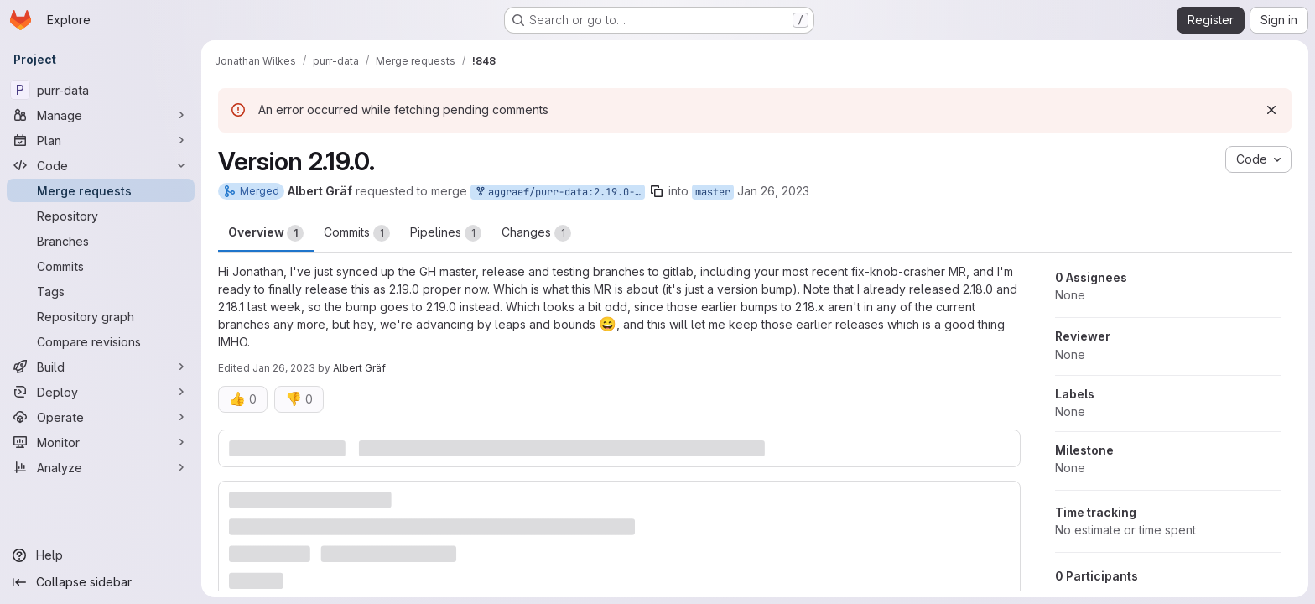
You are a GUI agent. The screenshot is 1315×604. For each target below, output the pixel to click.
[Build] (101, 366)
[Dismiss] (1271, 110)
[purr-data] (101, 90)
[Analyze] (101, 467)
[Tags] (101, 291)
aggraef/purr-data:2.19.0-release (559, 192)
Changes (536, 233)
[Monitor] (101, 442)
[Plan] (101, 140)
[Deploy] (101, 392)
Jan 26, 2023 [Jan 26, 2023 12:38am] (283, 368)
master (712, 192)
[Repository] (101, 215)
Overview (266, 233)
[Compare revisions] (101, 341)
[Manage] (101, 115)
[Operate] (101, 417)
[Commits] (101, 266)
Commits (357, 233)
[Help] (101, 555)
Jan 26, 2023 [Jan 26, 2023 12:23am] (773, 191)
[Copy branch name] (657, 191)
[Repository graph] (101, 316)
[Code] (101, 165)
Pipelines (445, 233)
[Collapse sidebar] (101, 582)
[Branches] (101, 241)
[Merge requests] (101, 190)
